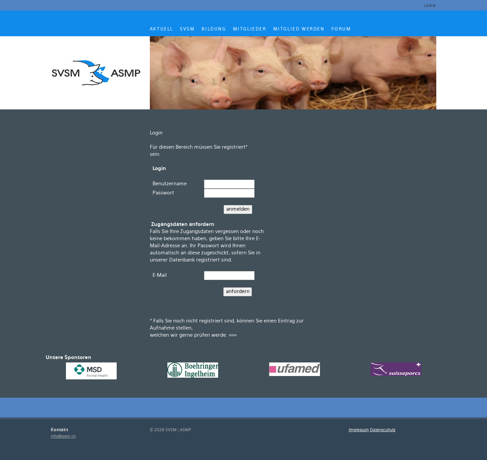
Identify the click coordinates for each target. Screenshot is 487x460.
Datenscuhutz (382, 430)
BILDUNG (214, 29)
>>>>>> (233, 335)
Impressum (359, 430)
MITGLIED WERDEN (299, 29)
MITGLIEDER (249, 29)
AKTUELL (161, 29)
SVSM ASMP (97, 72)
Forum (341, 29)
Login (430, 5)
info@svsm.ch (63, 436)
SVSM (187, 29)
